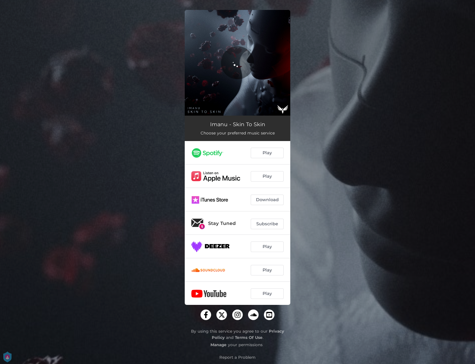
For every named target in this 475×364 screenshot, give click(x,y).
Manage (218, 344)
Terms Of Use (249, 337)
